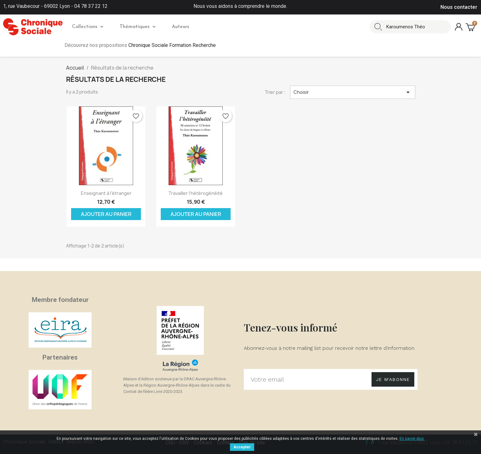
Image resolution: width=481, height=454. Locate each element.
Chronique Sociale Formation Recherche (172, 45)
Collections (87, 26)
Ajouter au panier (106, 214)
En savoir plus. (412, 438)
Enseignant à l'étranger (106, 193)
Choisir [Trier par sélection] (353, 92)
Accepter (242, 447)
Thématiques (137, 26)
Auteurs (180, 26)
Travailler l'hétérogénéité (196, 193)
